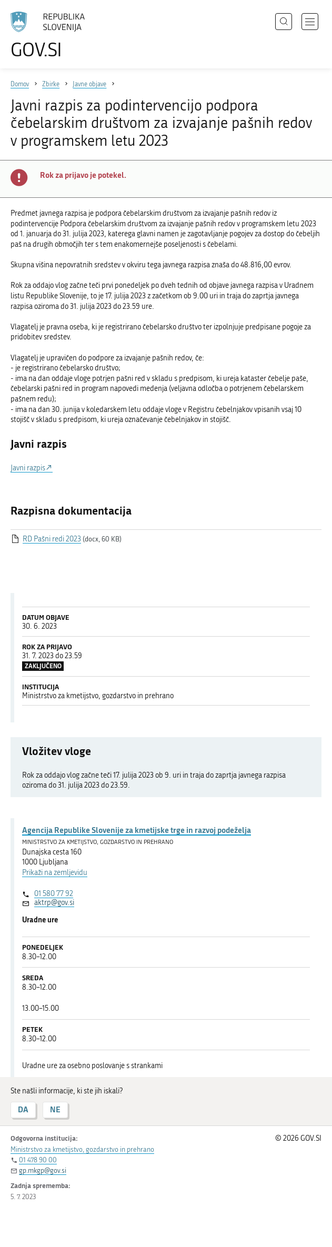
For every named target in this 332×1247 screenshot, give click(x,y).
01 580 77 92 (53, 893)
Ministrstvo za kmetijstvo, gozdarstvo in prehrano (82, 1149)
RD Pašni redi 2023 (52, 539)
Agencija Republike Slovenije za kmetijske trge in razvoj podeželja (136, 830)
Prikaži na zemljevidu (54, 872)
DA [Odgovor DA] (23, 1109)
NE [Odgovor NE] (55, 1109)
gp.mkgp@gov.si (42, 1170)
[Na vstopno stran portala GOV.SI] (53, 35)
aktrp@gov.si (54, 902)
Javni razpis (28, 468)
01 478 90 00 (38, 1160)
